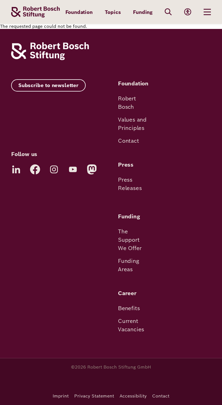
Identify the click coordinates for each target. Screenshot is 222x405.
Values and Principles (132, 124)
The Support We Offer (129, 240)
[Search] (168, 12)
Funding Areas (128, 265)
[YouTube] (73, 169)
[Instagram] (54, 169)
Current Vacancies (131, 325)
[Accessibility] (188, 12)
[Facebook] (35, 169)
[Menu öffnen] (207, 12)
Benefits (129, 308)
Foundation (79, 12)
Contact (128, 140)
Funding (142, 12)
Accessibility (133, 396)
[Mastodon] (92, 169)
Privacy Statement (94, 396)
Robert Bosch (127, 102)
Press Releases (130, 184)
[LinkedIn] (16, 169)
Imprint (61, 396)
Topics (113, 12)
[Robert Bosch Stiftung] (50, 58)
